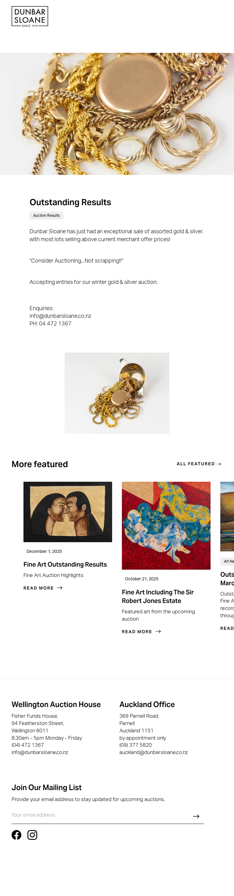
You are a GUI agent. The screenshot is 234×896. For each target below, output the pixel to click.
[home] (30, 17)
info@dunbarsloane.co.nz (40, 752)
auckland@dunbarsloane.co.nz (153, 753)
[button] (220, 17)
